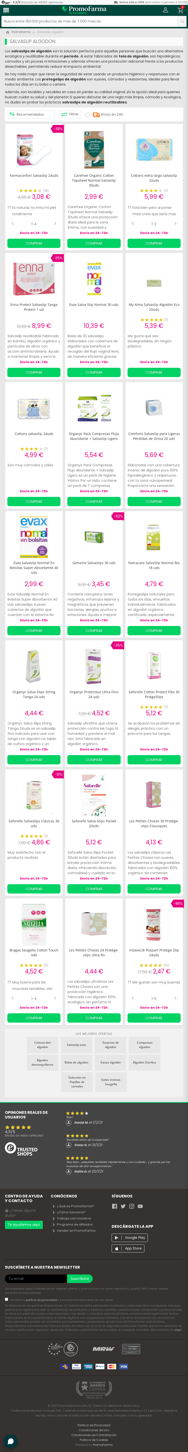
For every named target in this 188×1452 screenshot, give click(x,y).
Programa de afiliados (72, 1224)
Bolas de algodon (76, 1062)
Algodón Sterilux (144, 1062)
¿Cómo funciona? (68, 1212)
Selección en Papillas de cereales (77, 1081)
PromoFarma (103, 1445)
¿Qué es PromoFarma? (73, 1206)
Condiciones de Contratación (94, 1435)
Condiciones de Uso (94, 1430)
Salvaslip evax (76, 1045)
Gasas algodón (110, 1062)
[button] (165, 10)
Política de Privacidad (94, 1425)
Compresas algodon (145, 1044)
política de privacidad (42, 1300)
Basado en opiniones (24, 1136)
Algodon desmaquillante (42, 1062)
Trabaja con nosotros (71, 1218)
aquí (178, 1330)
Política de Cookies (94, 1440)
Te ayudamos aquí (24, 1224)
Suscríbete (80, 1278)
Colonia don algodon (42, 1044)
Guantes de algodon (110, 1044)
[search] (182, 21)
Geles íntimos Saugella (110, 1082)
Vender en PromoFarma (73, 1230)
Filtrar (70, 114)
